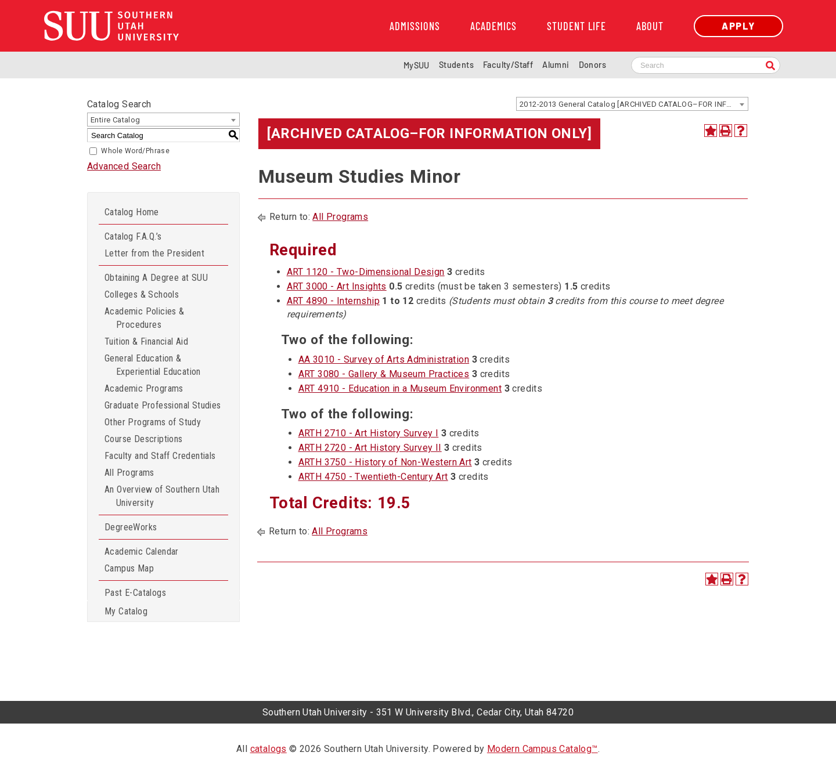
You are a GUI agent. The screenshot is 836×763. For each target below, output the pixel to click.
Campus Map (129, 568)
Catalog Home (132, 212)
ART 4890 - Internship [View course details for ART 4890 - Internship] (333, 300)
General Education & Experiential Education (153, 365)
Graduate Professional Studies (163, 405)
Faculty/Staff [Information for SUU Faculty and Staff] (508, 65)
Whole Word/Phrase (135, 151)
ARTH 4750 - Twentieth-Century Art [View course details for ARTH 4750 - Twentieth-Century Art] (373, 476)
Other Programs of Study (153, 422)
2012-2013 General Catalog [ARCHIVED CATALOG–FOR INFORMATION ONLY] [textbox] (634, 104)
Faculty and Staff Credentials (160, 455)
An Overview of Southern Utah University (162, 496)
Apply (738, 25)
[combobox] (632, 104)
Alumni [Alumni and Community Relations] (555, 65)
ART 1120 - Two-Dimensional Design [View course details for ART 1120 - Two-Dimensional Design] (366, 271)
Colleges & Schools (142, 294)
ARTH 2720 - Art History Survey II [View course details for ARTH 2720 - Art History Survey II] (370, 447)
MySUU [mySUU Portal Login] (416, 65)
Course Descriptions (144, 438)
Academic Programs (144, 388)
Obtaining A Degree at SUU (156, 277)
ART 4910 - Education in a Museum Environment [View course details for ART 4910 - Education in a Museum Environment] (400, 388)
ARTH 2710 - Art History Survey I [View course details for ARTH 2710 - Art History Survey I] (368, 433)
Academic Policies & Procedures (145, 318)
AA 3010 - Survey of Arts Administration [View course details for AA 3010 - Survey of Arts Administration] (384, 359)
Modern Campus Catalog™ (542, 748)
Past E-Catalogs (135, 592)
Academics (493, 26)
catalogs (268, 748)
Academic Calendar (142, 551)
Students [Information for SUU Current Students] (456, 65)
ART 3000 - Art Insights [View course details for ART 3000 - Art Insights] (337, 286)
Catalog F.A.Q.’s (133, 236)
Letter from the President (154, 253)
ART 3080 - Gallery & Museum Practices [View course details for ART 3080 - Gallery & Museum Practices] (384, 373)
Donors (592, 65)
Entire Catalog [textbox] (115, 119)
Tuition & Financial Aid (146, 341)
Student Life (576, 26)
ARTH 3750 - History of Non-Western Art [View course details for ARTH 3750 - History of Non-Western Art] (385, 462)
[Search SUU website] (705, 65)
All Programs (129, 472)
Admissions (415, 26)
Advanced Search (124, 166)
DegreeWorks (131, 527)
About (650, 26)
